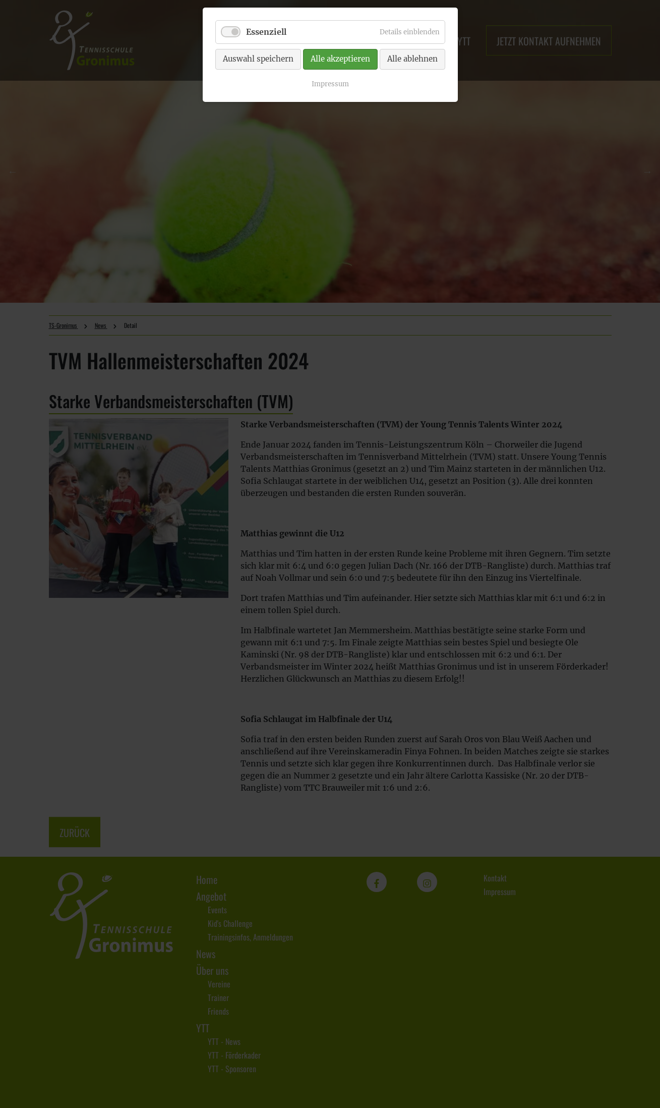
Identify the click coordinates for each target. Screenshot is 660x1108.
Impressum (330, 84)
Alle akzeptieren (340, 59)
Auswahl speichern (258, 59)
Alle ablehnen (412, 59)
